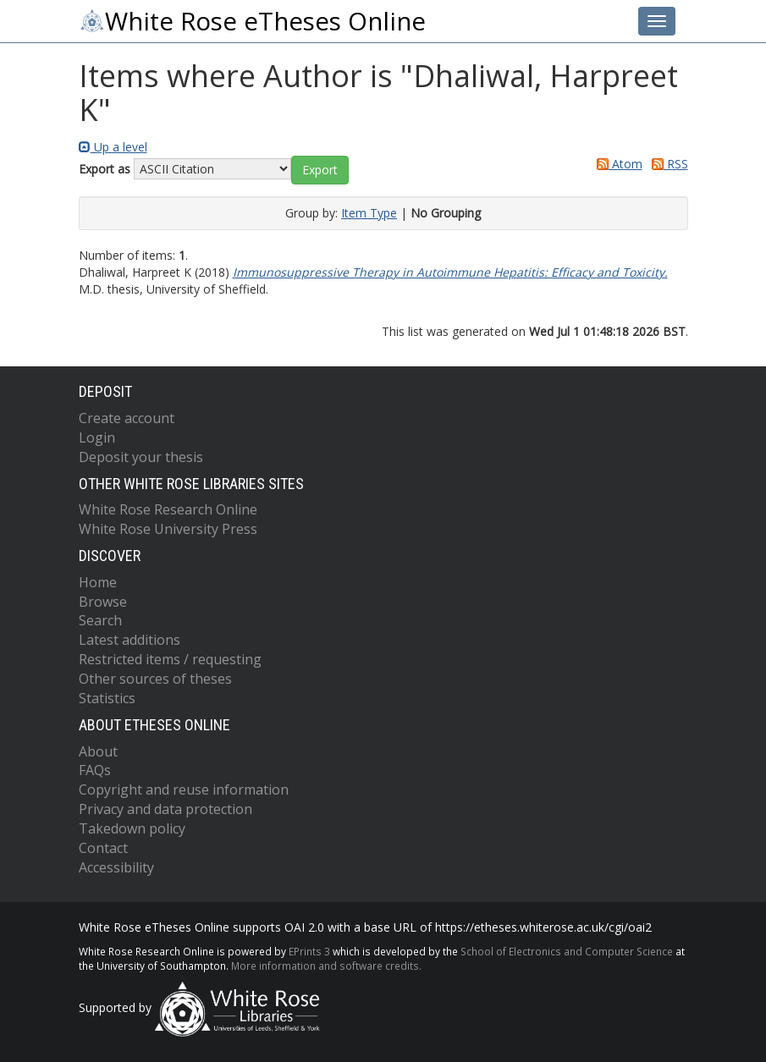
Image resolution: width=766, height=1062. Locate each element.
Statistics (107, 698)
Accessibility (116, 867)
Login (97, 437)
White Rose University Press (168, 529)
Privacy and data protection (165, 809)
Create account (126, 418)
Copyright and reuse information (184, 789)
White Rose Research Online (168, 509)
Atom (616, 164)
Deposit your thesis (141, 457)
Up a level (113, 147)
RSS (667, 164)
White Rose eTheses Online (252, 21)
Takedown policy (132, 828)
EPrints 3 (309, 951)
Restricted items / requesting (170, 659)
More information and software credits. (326, 965)
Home (98, 582)
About (98, 751)
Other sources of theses (155, 678)
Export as (104, 169)
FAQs (95, 770)
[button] (320, 170)
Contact (103, 848)
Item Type (369, 213)
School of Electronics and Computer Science (566, 951)
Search (100, 620)
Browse (103, 601)
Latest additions (129, 639)
